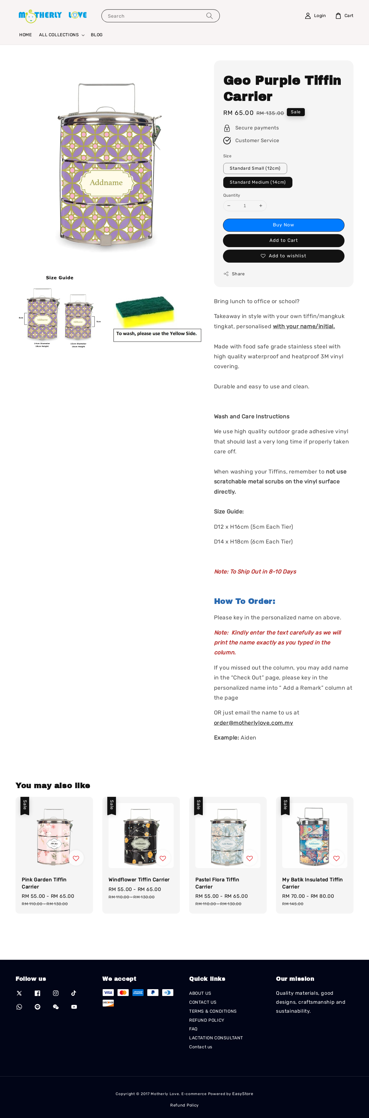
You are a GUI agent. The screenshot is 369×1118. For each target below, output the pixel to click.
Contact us (200, 1047)
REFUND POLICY (207, 1020)
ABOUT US (200, 993)
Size (227, 156)
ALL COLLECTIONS (59, 34)
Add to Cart (283, 240)
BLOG (97, 34)
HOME (25, 34)
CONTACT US (203, 1002)
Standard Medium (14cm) (258, 182)
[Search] (210, 16)
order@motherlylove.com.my (253, 722)
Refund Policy (184, 1105)
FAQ (193, 1029)
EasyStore (242, 1093)
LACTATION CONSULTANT (216, 1038)
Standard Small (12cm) (255, 168)
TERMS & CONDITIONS (213, 1011)
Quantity (231, 195)
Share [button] (234, 274)
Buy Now (283, 225)
